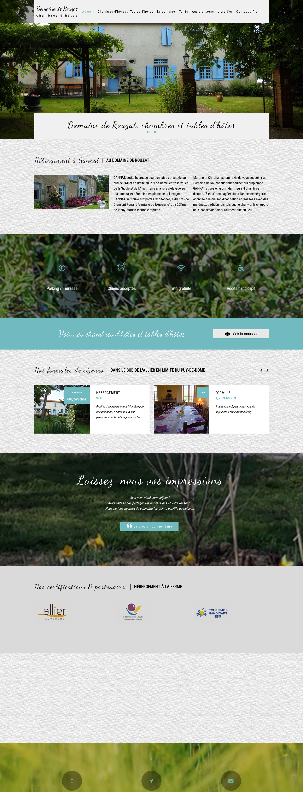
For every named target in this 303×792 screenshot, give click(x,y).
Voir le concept (245, 333)
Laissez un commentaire (149, 525)
